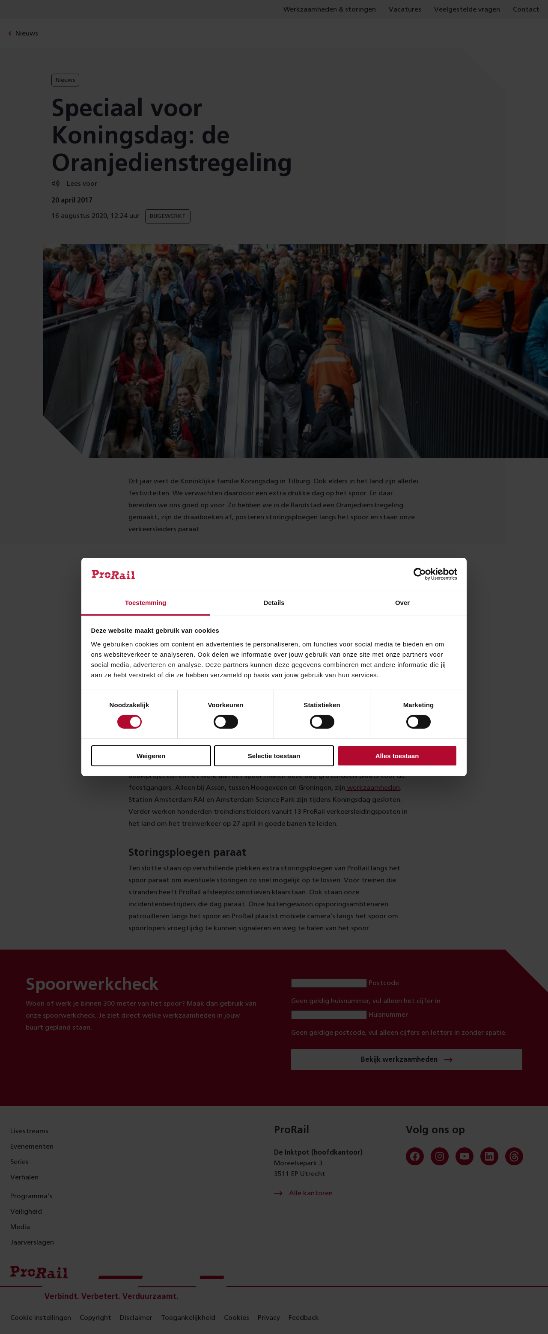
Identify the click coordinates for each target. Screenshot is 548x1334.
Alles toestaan (397, 755)
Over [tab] (402, 602)
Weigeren (151, 755)
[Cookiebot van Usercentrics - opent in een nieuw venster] (419, 574)
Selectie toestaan (274, 755)
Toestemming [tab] (145, 602)
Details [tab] (273, 602)
